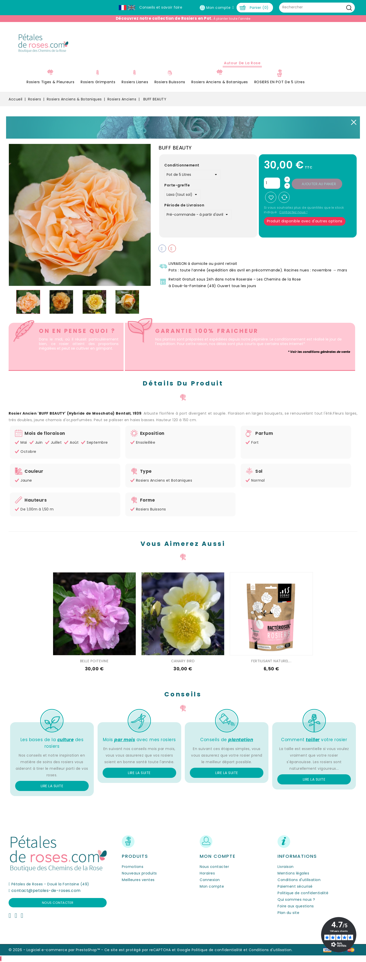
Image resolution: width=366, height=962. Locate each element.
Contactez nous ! (293, 212)
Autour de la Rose (242, 63)
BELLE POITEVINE (94, 661)
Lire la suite (52, 785)
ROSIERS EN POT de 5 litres (279, 81)
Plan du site (288, 912)
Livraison (286, 866)
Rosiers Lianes (135, 81)
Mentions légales (293, 873)
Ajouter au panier (319, 184)
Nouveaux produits (139, 873)
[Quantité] (272, 183)
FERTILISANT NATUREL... (271, 661)
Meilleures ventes (138, 879)
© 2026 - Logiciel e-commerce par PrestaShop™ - (56, 949)
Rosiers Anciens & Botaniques (219, 81)
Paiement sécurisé (295, 886)
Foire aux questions (296, 906)
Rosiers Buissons (169, 81)
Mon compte (212, 886)
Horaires (207, 873)
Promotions (132, 866)
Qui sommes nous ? (296, 899)
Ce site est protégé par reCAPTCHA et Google (147, 949)
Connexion (210, 879)
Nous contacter (58, 902)
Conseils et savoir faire (160, 7)
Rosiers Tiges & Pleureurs (51, 81)
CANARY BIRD (183, 661)
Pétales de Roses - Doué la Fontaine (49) (50, 884)
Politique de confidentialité (303, 892)
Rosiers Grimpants (98, 81)
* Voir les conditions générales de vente (319, 352)
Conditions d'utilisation (299, 879)
